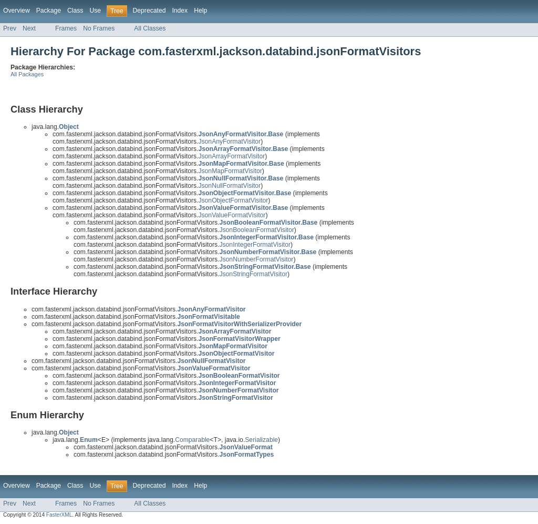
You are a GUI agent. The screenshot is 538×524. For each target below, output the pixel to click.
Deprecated (149, 10)
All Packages (27, 74)
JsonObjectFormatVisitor (233, 200)
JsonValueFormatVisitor (231, 215)
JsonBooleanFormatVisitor (256, 230)
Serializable (261, 440)
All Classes (149, 28)
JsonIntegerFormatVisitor (255, 244)
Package (48, 10)
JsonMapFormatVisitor (230, 171)
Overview (16, 10)
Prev (9, 28)
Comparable (192, 440)
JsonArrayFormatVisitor (231, 156)
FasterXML (59, 515)
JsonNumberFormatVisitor (256, 259)
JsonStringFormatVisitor (253, 274)
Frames (66, 28)
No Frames (99, 28)
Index (180, 10)
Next (29, 28)
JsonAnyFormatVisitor (229, 141)
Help (200, 10)
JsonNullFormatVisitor (229, 185)
